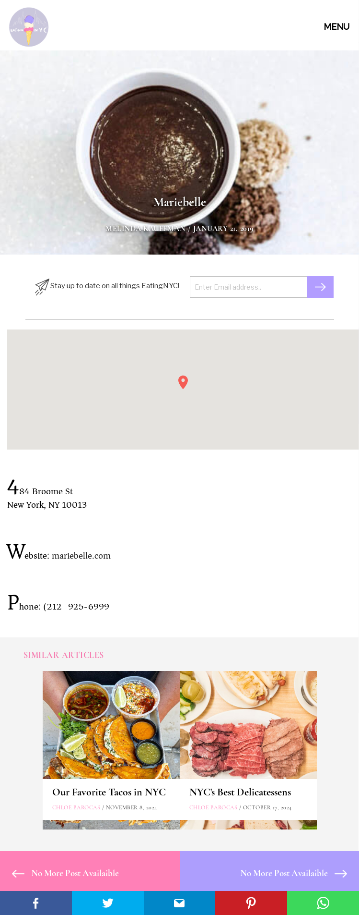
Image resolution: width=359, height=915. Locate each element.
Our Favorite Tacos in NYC (109, 792)
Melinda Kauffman (145, 228)
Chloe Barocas (76, 807)
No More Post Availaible (65, 872)
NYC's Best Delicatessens (240, 792)
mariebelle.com (81, 556)
